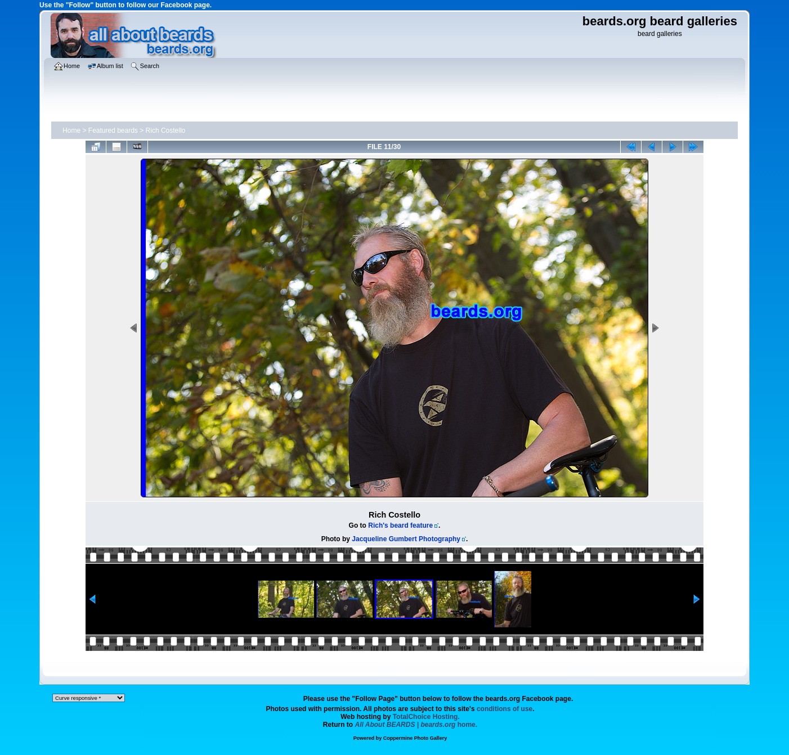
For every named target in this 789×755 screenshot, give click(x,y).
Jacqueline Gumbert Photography (406, 539)
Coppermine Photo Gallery (415, 738)
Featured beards (113, 130)
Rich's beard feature (400, 525)
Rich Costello (166, 130)
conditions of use (504, 709)
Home (71, 130)
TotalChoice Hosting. (426, 717)
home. (416, 725)
